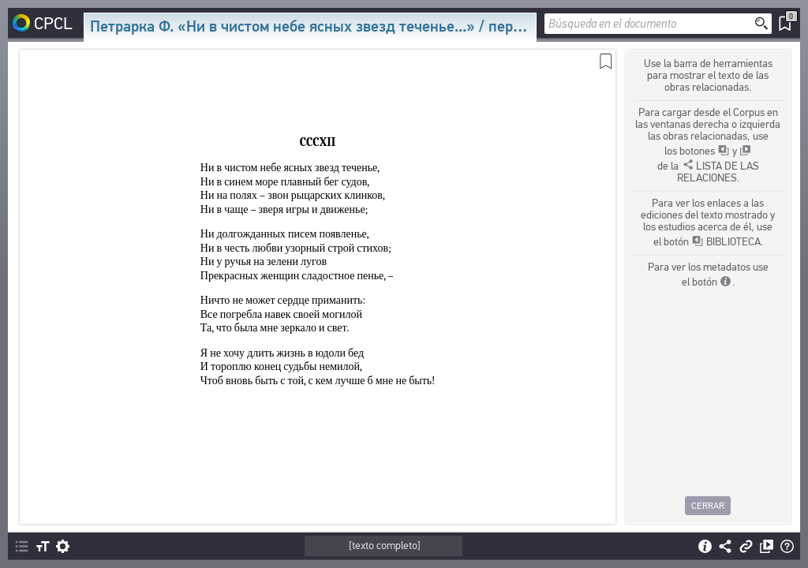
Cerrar (708, 505)
